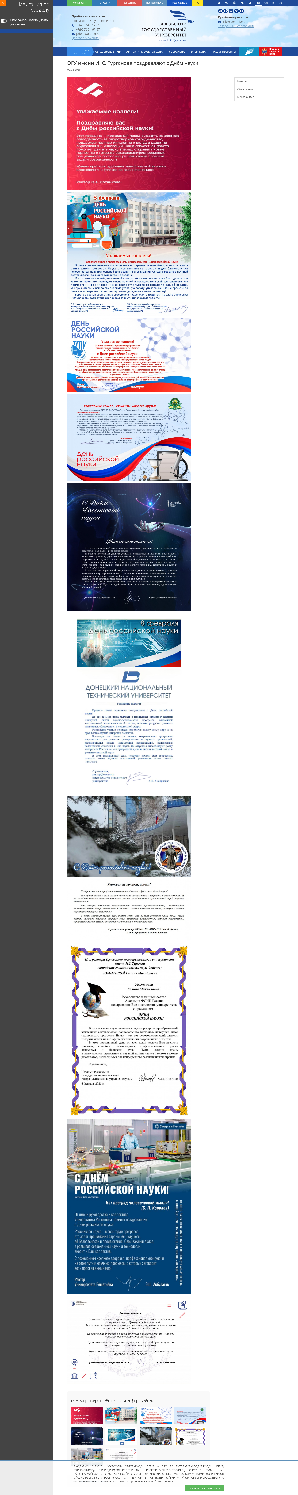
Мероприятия (245, 96)
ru (258, 2)
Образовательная (108, 51)
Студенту (105, 3)
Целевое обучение (85, 38)
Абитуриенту (79, 3)
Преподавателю (154, 3)
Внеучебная (200, 51)
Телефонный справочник (236, 26)
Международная (153, 51)
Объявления (245, 89)
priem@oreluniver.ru (88, 34)
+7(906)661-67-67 (86, 29)
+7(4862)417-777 (85, 25)
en (266, 2)
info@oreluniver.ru (233, 22)
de (280, 2)
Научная (131, 51)
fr (273, 2)
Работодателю (179, 3)
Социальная (178, 51)
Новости (242, 81)
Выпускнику (130, 3)
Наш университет (225, 51)
